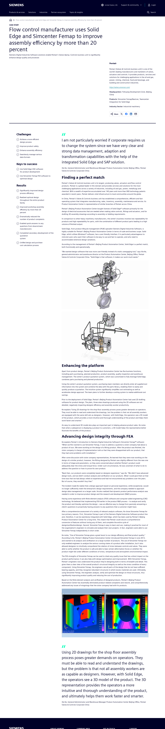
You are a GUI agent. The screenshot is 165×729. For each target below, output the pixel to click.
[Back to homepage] (10, 20)
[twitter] (121, 114)
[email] (135, 114)
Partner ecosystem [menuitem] (58, 12)
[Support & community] (131, 5)
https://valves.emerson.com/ (119, 87)
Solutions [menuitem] (32, 12)
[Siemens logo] (16, 5)
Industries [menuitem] (43, 12)
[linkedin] (131, 114)
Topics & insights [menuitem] (76, 12)
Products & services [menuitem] (17, 12)
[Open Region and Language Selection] (109, 5)
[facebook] (126, 114)
